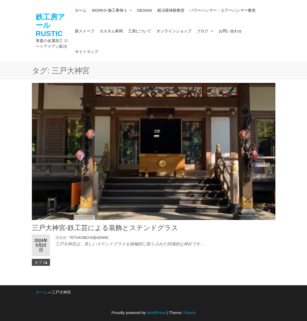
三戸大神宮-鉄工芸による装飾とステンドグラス (105, 228)
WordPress (156, 312)
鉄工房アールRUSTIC (50, 25)
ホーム (41, 292)
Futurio (189, 312)
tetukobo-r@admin (88, 238)
